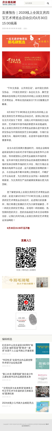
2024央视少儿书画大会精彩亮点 (18, 403)
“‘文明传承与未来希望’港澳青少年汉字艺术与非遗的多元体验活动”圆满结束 (17, 391)
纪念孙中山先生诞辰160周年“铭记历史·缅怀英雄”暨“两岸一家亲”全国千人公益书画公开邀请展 (18, 348)
